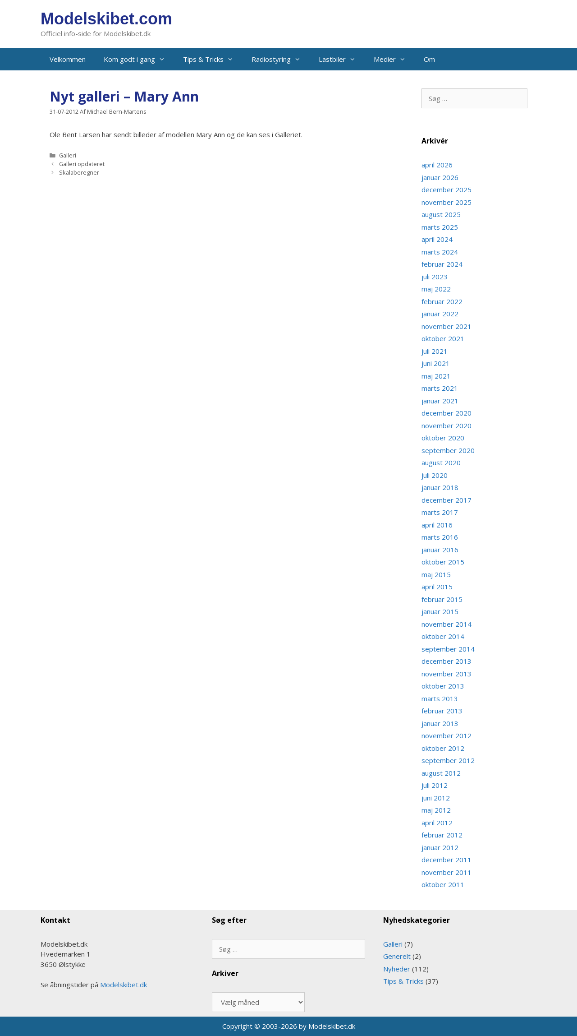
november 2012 (446, 735)
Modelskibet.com (106, 18)
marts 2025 (439, 226)
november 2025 (446, 202)
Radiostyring (281, 59)
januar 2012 (439, 847)
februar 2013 (442, 710)
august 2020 (441, 462)
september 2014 (448, 648)
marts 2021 (439, 388)
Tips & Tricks (213, 59)
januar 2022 (439, 313)
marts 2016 (439, 536)
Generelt (397, 956)
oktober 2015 (442, 561)
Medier (394, 59)
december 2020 (446, 412)
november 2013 (446, 673)
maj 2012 (436, 809)
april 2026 (437, 164)
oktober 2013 (442, 685)
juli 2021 (434, 351)
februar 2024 (442, 263)
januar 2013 (439, 723)
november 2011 (446, 872)
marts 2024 (439, 251)
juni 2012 (435, 797)
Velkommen (68, 59)
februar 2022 (442, 301)
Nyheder (396, 968)
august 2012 (441, 772)
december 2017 (446, 499)
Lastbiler (342, 59)
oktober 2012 (442, 748)
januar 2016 (439, 549)
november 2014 (446, 624)
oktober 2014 (442, 636)
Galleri (67, 155)
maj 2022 (436, 288)
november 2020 (446, 425)
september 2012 (448, 760)
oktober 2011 (442, 884)
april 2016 (437, 524)
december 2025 (446, 189)
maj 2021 (436, 375)
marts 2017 (439, 512)
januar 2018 (439, 487)
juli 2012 (434, 785)
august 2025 (441, 214)
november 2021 (446, 326)
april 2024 (437, 239)
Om (429, 59)
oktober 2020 (442, 437)
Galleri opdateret (82, 164)
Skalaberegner (79, 172)
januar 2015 (439, 611)
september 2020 (448, 450)
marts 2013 (439, 698)
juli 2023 (434, 276)
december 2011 (446, 859)
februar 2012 (442, 834)
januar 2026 (439, 177)
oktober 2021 (442, 338)
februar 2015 (442, 599)
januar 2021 (439, 400)
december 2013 (446, 661)
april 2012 (437, 822)
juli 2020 (434, 475)
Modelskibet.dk (123, 984)
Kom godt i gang (139, 59)
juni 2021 (435, 363)
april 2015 (437, 586)
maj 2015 (436, 574)
